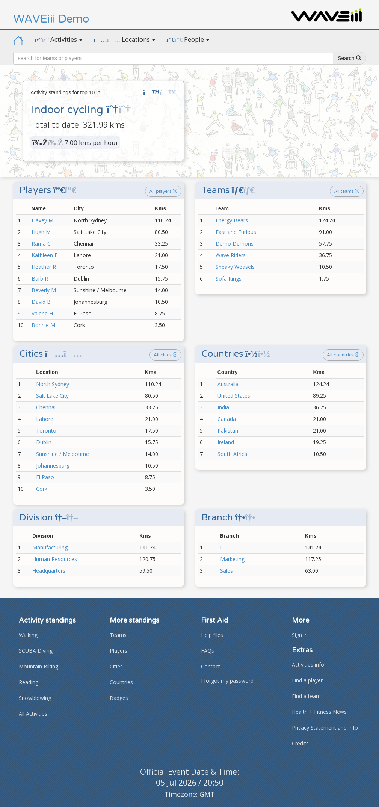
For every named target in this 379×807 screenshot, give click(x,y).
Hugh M (41, 231)
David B (41, 301)
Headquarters (48, 570)
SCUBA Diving (36, 650)
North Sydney (52, 384)
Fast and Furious (236, 231)
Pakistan (227, 430)
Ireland (225, 442)
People (187, 39)
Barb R (40, 278)
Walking (28, 634)
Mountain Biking (38, 666)
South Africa (232, 453)
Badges (119, 697)
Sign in (300, 634)
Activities (59, 39)
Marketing (232, 559)
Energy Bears (232, 220)
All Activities (33, 713)
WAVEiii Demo (51, 19)
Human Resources (54, 559)
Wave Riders (231, 255)
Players (118, 650)
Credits (300, 743)
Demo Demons (235, 243)
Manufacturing (50, 547)
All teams (346, 191)
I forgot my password (227, 680)
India (223, 407)
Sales (226, 570)
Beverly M (44, 290)
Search (349, 58)
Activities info (308, 664)
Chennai (46, 407)
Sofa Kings (229, 278)
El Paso (45, 477)
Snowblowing (35, 697)
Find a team (306, 696)
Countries (121, 682)
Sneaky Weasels (235, 266)
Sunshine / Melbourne (62, 453)
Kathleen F (44, 255)
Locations (124, 39)
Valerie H (42, 313)
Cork (41, 488)
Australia (228, 384)
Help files (212, 634)
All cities (165, 354)
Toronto (46, 430)
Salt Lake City (52, 395)
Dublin (43, 442)
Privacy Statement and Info (325, 727)
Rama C (41, 243)
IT (222, 547)
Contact (210, 666)
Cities (116, 666)
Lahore (44, 418)
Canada (226, 418)
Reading (28, 682)
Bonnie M (43, 325)
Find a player (307, 680)
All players (163, 191)
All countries (343, 354)
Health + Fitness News (319, 711)
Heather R (44, 266)
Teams (118, 634)
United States (233, 395)
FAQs (207, 650)
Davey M (42, 220)
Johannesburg (52, 465)
